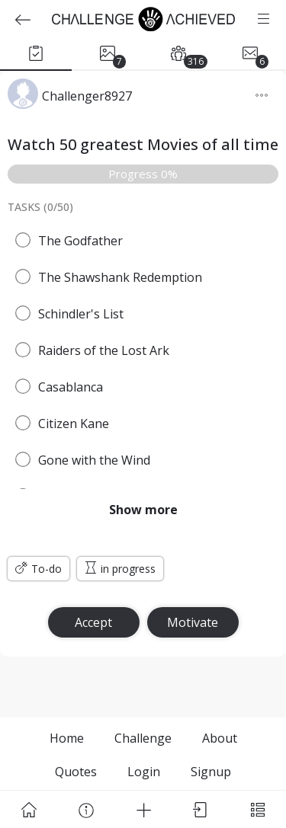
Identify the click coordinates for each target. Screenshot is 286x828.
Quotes (76, 771)
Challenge (143, 738)
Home (67, 738)
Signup (211, 771)
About (219, 738)
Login (143, 771)
